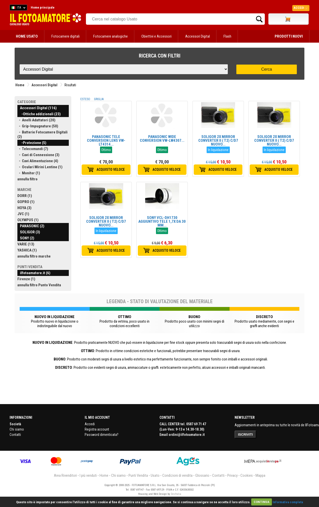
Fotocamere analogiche (110, 36)
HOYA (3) (24, 208)
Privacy (232, 475)
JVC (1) (23, 214)
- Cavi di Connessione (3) (38, 155)
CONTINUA (261, 502)
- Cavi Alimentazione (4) (37, 161)
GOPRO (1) (26, 202)
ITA (17, 8)
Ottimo (106, 150)
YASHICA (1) (27, 250)
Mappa (260, 475)
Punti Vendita (138, 475)
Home (19, 85)
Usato (155, 475)
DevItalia (176, 494)
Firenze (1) (26, 279)
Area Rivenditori (65, 475)
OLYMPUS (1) (28, 220)
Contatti (15, 435)
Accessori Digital (197, 36)
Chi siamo (17, 429)
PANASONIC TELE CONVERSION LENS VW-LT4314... (106, 140)
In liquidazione (218, 150)
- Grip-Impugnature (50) (37, 126)
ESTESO (85, 99)
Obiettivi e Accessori (156, 36)
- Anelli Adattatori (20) (36, 120)
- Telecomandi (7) (32, 149)
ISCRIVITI (245, 434)
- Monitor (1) (28, 173)
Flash (227, 36)
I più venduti (88, 475)
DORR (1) (24, 195)
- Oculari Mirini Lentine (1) (39, 167)
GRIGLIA (99, 99)
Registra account (97, 429)
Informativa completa (288, 502)
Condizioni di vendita (177, 475)
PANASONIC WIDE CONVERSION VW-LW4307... (162, 138)
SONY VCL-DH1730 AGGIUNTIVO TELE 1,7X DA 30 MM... (162, 221)
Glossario (202, 475)
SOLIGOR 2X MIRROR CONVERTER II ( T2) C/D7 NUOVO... (218, 140)
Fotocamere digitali (65, 36)
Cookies (246, 475)
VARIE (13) (25, 244)
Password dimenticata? (101, 435)
